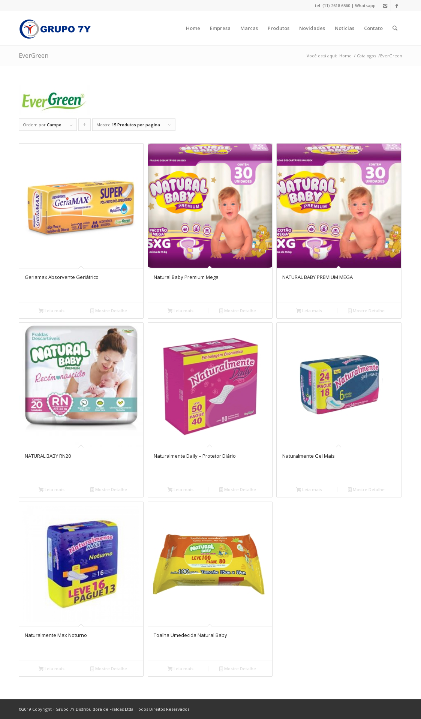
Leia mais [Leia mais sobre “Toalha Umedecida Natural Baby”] (180, 668)
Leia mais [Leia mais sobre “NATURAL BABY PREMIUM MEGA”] (309, 310)
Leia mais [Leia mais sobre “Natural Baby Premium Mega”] (180, 310)
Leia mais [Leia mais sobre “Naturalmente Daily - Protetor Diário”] (180, 489)
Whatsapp (365, 5)
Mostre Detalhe (108, 310)
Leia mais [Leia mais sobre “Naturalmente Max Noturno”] (51, 668)
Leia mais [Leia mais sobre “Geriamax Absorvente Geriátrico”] (51, 310)
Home (345, 55)
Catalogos (366, 55)
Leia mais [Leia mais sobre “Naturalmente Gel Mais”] (309, 489)
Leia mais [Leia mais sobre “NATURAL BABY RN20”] (51, 489)
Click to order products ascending (85, 126)
